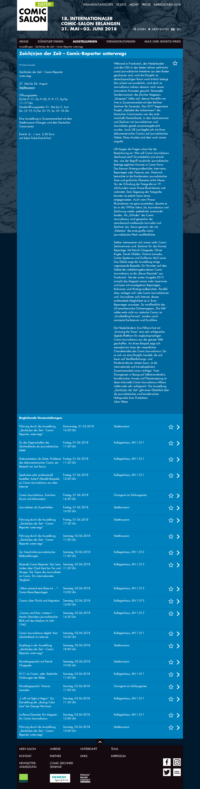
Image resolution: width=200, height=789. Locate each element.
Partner (55, 756)
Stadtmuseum (27, 87)
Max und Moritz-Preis (162, 41)
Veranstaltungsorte (98, 4)
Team (114, 749)
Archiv (134, 4)
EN (179, 29)
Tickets (121, 4)
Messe (24, 41)
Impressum (118, 756)
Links (83, 756)
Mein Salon (27, 749)
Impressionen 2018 (167, 4)
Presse (146, 4)
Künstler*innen (50, 41)
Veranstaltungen (120, 41)
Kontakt (25, 756)
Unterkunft (88, 749)
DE (173, 29)
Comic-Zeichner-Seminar (62, 764)
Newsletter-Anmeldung (28, 764)
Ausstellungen (85, 41)
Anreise (55, 749)
